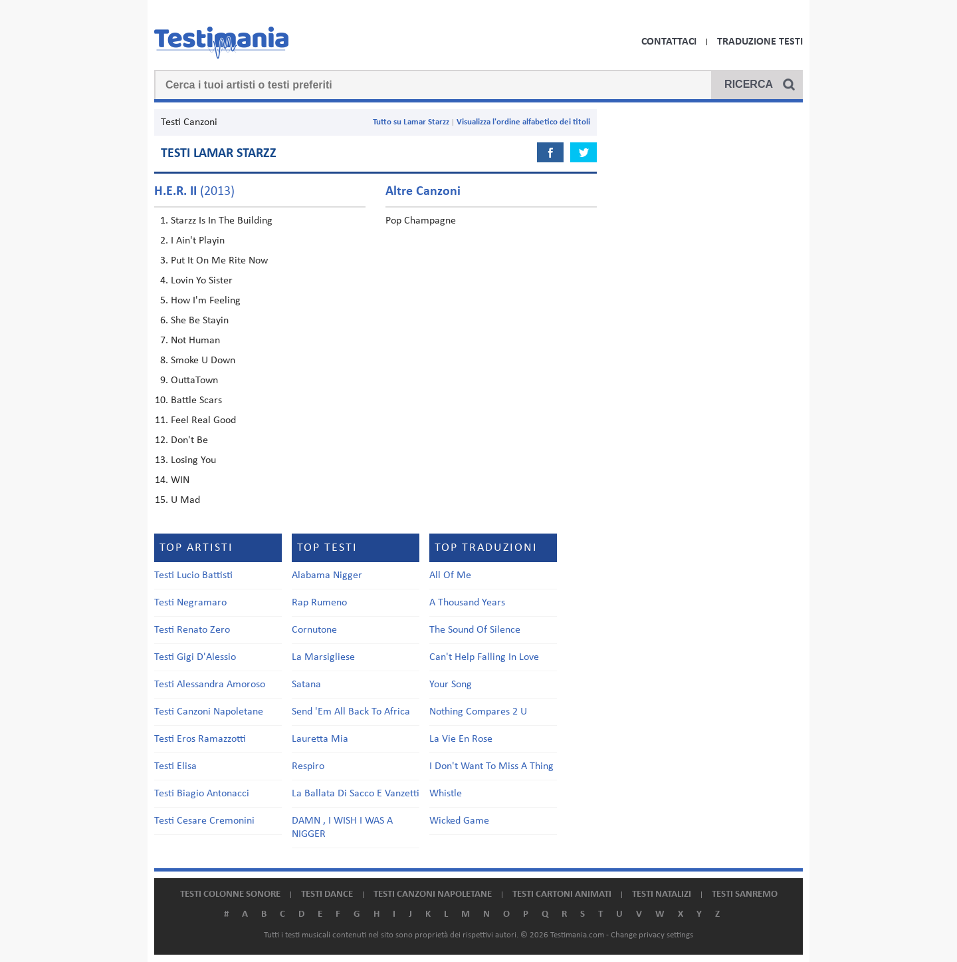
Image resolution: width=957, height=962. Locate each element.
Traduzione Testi (760, 42)
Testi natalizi (661, 894)
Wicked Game (459, 821)
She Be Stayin (200, 320)
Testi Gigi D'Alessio (195, 657)
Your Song (450, 684)
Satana (306, 684)
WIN (180, 480)
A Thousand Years (467, 602)
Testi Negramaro (190, 602)
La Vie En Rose (460, 739)
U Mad (185, 500)
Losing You (193, 460)
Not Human (195, 340)
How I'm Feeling (206, 300)
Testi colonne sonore (230, 894)
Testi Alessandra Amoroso (209, 684)
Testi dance (327, 894)
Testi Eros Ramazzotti (200, 739)
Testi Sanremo (745, 894)
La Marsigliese (323, 657)
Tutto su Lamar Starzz (411, 122)
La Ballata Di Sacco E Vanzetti (355, 793)
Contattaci (668, 42)
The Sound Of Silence (474, 630)
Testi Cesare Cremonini (204, 821)
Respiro (308, 766)
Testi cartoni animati (561, 894)
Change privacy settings (652, 935)
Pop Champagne (420, 221)
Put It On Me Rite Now (219, 260)
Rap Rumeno (319, 602)
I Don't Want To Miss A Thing (491, 766)
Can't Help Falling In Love (484, 657)
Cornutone (314, 630)
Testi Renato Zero (192, 630)
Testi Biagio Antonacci (201, 793)
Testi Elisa (175, 766)
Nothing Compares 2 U (478, 712)
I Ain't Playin (198, 241)
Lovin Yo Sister (202, 280)
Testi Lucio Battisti (193, 575)
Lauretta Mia (320, 739)
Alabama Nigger (327, 575)
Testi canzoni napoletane (432, 894)
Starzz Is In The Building (221, 221)
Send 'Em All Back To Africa (351, 712)
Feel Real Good (203, 420)
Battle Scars (196, 400)
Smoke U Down (203, 360)
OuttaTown (194, 380)
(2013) (194, 191)
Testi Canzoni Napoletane (208, 712)
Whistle (445, 793)
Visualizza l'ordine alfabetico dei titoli (523, 122)
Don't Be (189, 440)
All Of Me (450, 575)
